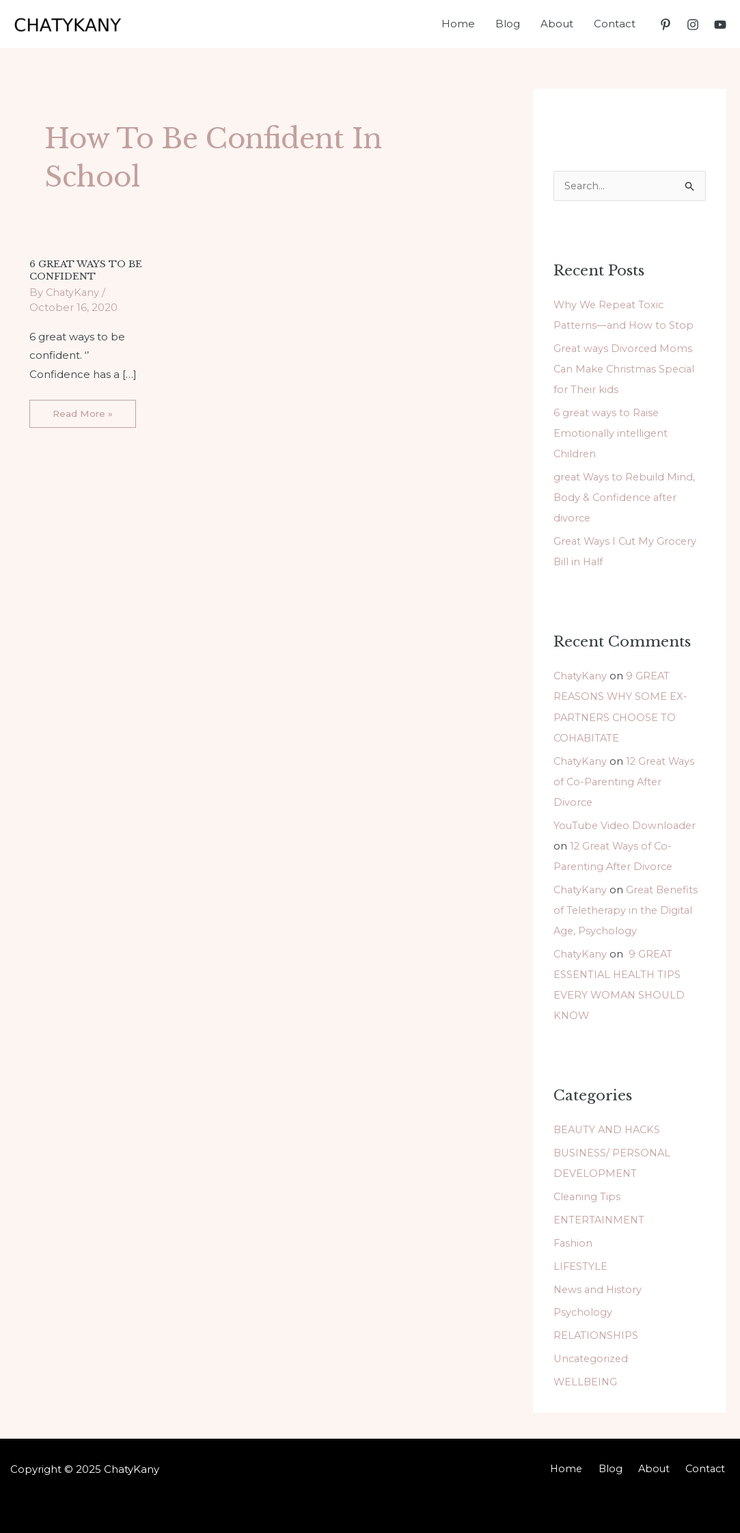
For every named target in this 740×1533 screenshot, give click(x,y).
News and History (598, 1286)
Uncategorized (592, 1355)
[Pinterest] (665, 24)
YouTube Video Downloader (626, 823)
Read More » (83, 408)
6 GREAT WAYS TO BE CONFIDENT (86, 270)
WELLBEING (586, 1378)
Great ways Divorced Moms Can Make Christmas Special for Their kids (626, 369)
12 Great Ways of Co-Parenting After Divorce (626, 780)
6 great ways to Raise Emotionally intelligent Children (611, 433)
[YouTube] (720, 24)
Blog (622, 1466)
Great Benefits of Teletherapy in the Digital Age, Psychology (628, 909)
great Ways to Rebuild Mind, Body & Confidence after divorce (626, 497)
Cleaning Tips (587, 1194)
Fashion (573, 1240)
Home (583, 1466)
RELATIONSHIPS (596, 1332)
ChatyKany (581, 675)
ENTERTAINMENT (600, 1217)
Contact (709, 1466)
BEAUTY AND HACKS (609, 1127)
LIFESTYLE (580, 1263)
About (661, 1466)
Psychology (583, 1309)
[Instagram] (693, 24)
